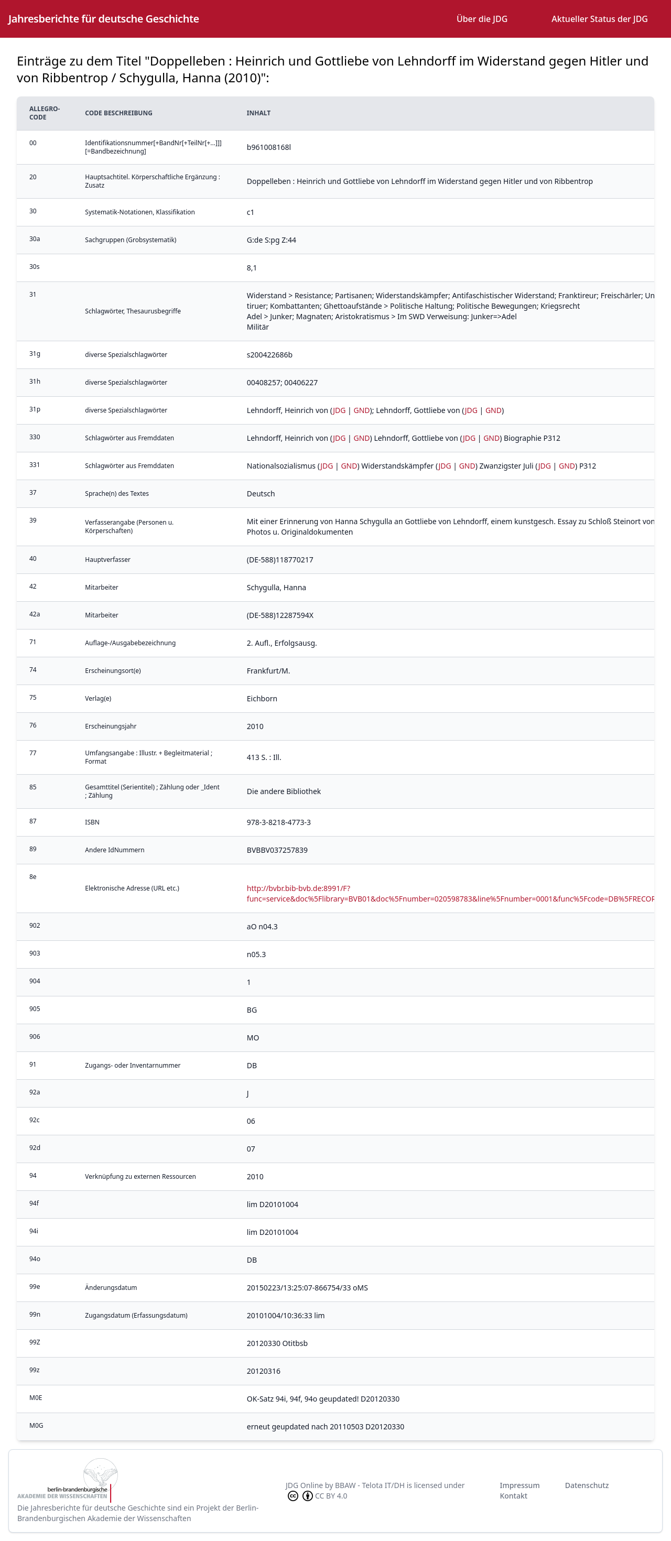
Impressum (519, 1485)
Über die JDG (482, 19)
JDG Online (304, 1485)
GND (361, 410)
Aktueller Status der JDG (599, 19)
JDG (339, 410)
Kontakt (513, 1496)
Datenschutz (587, 1485)
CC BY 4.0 (317, 1496)
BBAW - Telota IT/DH (370, 1485)
